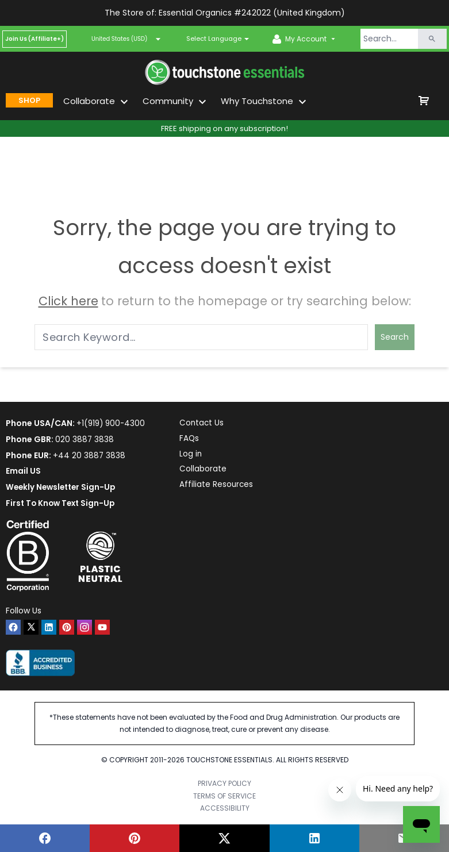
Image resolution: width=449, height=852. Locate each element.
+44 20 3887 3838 (89, 455)
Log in (193, 455)
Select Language (213, 38)
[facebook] (13, 627)
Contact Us (205, 423)
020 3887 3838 (84, 439)
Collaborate (205, 471)
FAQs (192, 439)
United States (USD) (126, 39)
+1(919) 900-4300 (112, 423)
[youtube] (102, 627)
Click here (68, 301)
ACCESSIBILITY (225, 808)
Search (395, 337)
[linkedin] (48, 627)
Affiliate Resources (219, 487)
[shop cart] (424, 100)
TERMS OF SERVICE (224, 796)
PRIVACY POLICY (224, 783)
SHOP (29, 100)
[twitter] (31, 627)
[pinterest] (66, 627)
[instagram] (84, 627)
